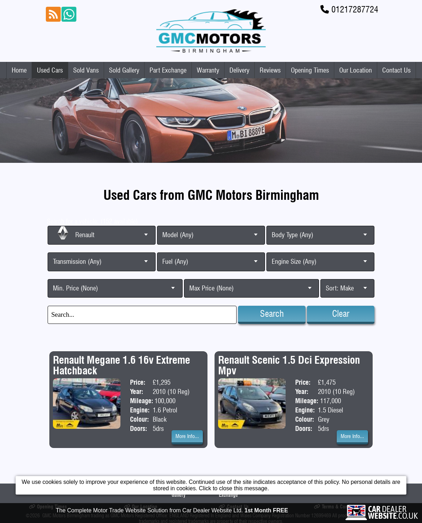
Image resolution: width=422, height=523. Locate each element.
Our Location (355, 70)
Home (19, 70)
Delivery (239, 70)
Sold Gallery (124, 70)
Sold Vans (86, 70)
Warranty (208, 70)
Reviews (270, 70)
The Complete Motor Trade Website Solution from (172, 512)
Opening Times (310, 70)
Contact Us (396, 70)
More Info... (187, 436)
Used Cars (50, 70)
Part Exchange (168, 70)
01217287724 (354, 9)
